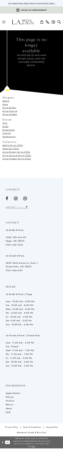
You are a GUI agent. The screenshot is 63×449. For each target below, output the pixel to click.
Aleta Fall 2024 (10, 148)
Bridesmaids (8, 129)
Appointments (13, 393)
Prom (4, 123)
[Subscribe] (29, 207)
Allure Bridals (9, 107)
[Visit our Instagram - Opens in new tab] (16, 199)
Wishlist (10, 401)
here (33, 447)
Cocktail (6, 133)
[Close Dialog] (3, 442)
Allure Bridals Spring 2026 (16, 152)
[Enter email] (18, 207)
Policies (10, 397)
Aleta (5, 104)
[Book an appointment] (31, 10)
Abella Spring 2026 (12, 145)
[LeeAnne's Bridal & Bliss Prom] (22, 22)
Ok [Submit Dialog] (8, 443)
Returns (10, 405)
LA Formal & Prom (15, 256)
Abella (5, 101)
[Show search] (59, 22)
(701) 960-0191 (14, 270)
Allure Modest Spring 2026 (16, 158)
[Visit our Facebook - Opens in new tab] (7, 199)
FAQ (8, 412)
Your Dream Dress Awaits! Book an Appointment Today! (31, 3)
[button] (4, 22)
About (9, 408)
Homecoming (9, 136)
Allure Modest (9, 114)
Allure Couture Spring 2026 (16, 155)
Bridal (5, 126)
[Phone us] (47, 22)
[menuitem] (4, 22)
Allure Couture (9, 111)
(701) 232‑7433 (14, 245)
